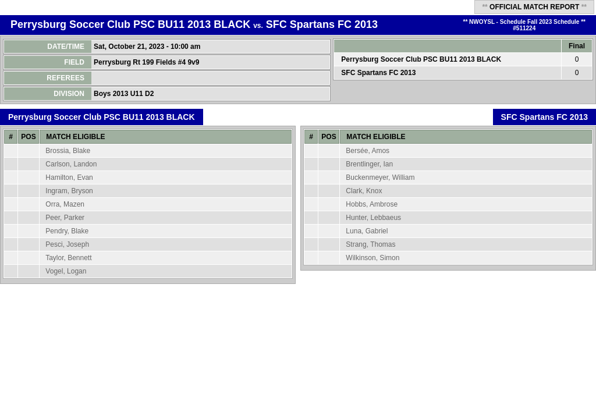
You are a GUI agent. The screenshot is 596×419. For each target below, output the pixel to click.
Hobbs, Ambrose (372, 204)
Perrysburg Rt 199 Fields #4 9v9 (147, 62)
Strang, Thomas (370, 244)
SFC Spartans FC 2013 (322, 24)
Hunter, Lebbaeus (373, 218)
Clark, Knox (364, 191)
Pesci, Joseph (67, 244)
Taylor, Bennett (68, 258)
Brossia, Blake (67, 151)
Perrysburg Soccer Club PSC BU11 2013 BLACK (130, 24)
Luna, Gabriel (367, 231)
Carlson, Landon (71, 164)
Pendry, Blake (66, 231)
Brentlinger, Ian (369, 164)
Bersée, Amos (367, 151)
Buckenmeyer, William (380, 177)
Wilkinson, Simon (372, 258)
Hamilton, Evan (69, 177)
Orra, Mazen (64, 204)
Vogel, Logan (65, 271)
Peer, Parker (64, 218)
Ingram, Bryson (69, 191)
